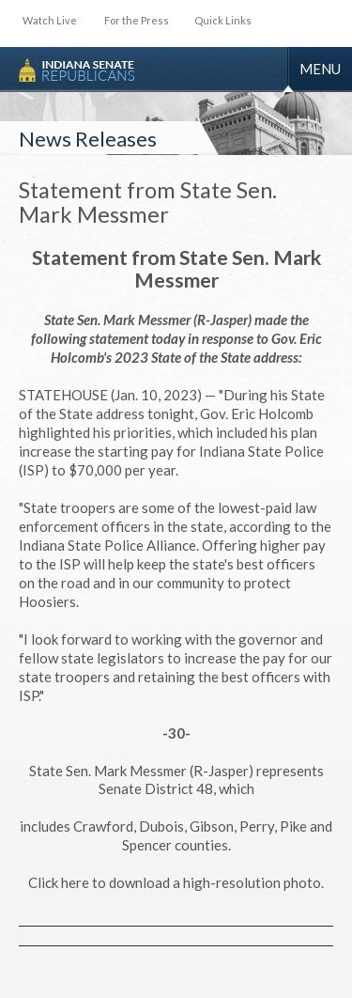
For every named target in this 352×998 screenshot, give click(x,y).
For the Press (136, 20)
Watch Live (50, 20)
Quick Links (223, 20)
